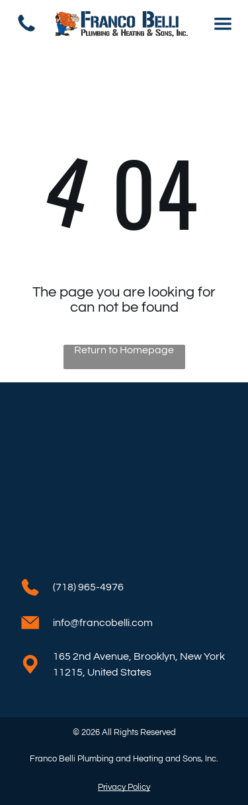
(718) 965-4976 (88, 587)
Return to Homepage (124, 350)
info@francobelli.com (103, 622)
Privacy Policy (124, 787)
